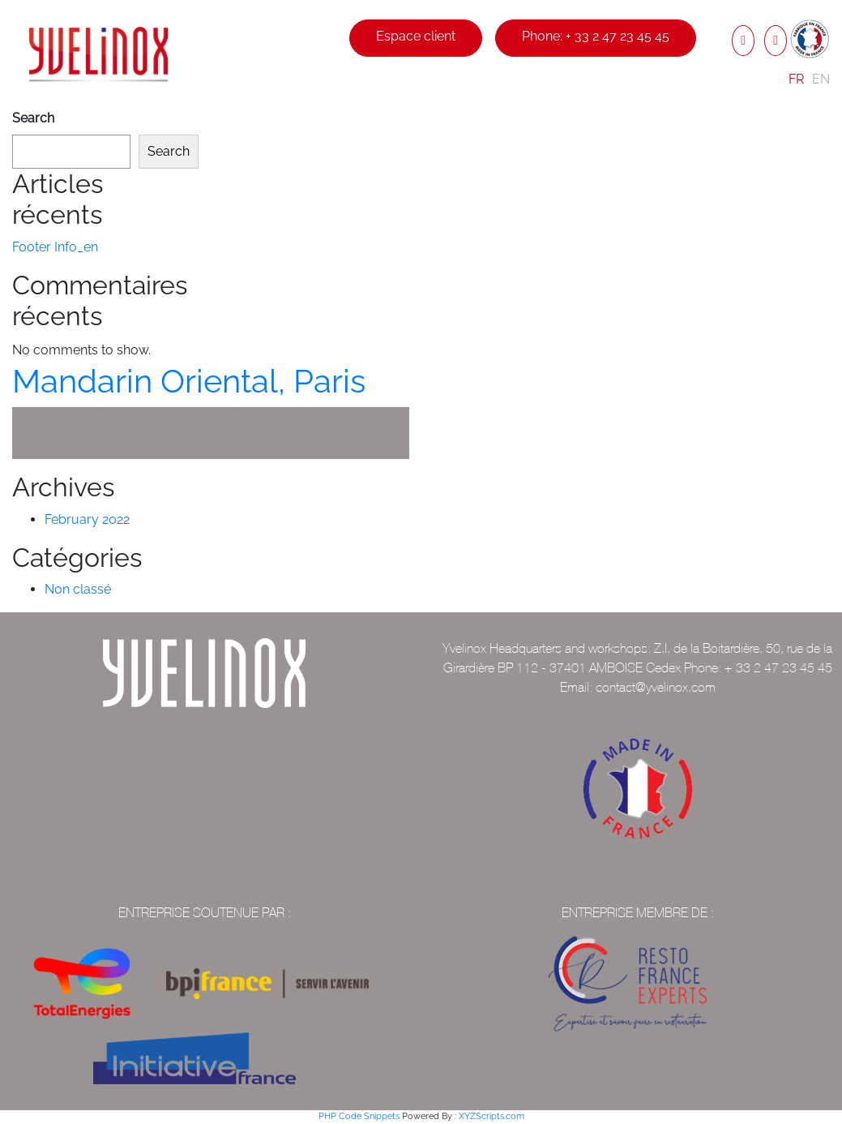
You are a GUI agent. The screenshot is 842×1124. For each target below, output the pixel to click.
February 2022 (87, 519)
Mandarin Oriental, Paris (188, 381)
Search (33, 118)
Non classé (78, 589)
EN (821, 79)
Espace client (415, 36)
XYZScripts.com (491, 1116)
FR (796, 79)
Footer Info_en (55, 247)
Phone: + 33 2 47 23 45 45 (595, 36)
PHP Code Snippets (359, 1116)
